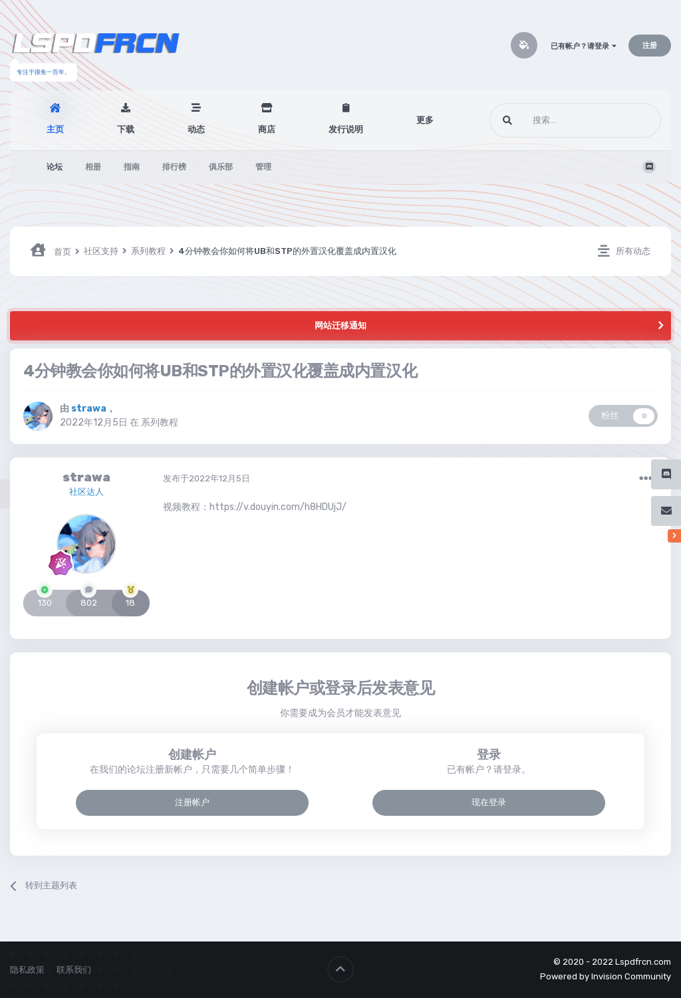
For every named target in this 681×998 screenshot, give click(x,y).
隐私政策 (27, 970)
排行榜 (174, 167)
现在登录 (489, 802)
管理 (263, 167)
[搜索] (550, 120)
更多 (425, 120)
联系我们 (74, 970)
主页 (55, 129)
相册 (93, 167)
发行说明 (346, 129)
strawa (86, 477)
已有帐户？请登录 (583, 46)
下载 (125, 129)
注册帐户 (192, 802)
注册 (649, 45)
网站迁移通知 (340, 325)
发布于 (206, 478)
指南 (132, 167)
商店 (266, 129)
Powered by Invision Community (605, 976)
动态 (196, 129)
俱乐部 (221, 167)
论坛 (55, 167)
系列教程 (159, 422)
